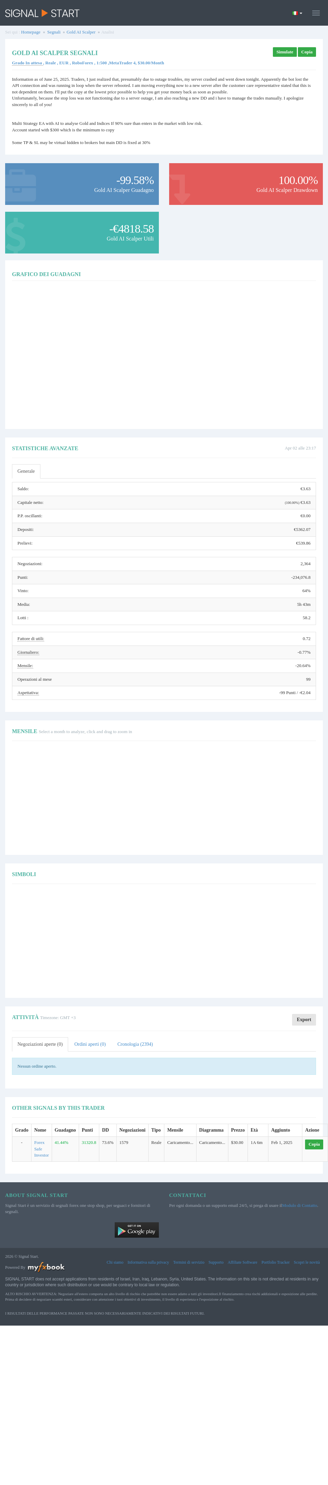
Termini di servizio (188, 1262)
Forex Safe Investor (41, 1149)
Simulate (284, 51)
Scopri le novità (307, 1262)
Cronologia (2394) (135, 1044)
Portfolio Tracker (276, 1262)
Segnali (54, 32)
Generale (26, 471)
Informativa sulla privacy (148, 1262)
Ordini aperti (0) (90, 1044)
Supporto (216, 1262)
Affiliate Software (242, 1262)
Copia (307, 51)
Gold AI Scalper (80, 32)
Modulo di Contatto (299, 1205)
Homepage (30, 32)
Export (304, 1019)
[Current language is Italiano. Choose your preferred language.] (297, 13)
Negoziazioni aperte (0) (40, 1044)
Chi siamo (114, 1262)
